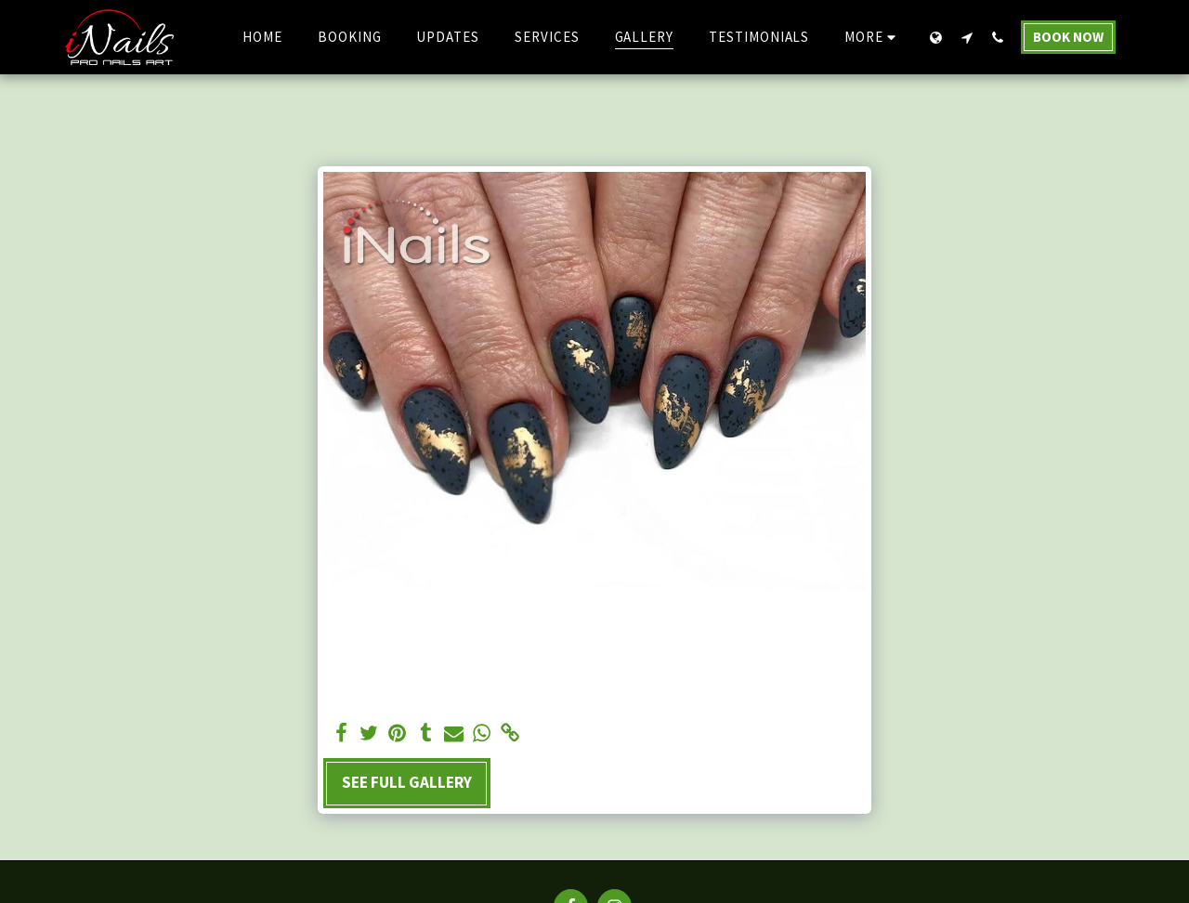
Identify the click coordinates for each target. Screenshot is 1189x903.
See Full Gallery (407, 782)
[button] (966, 37)
